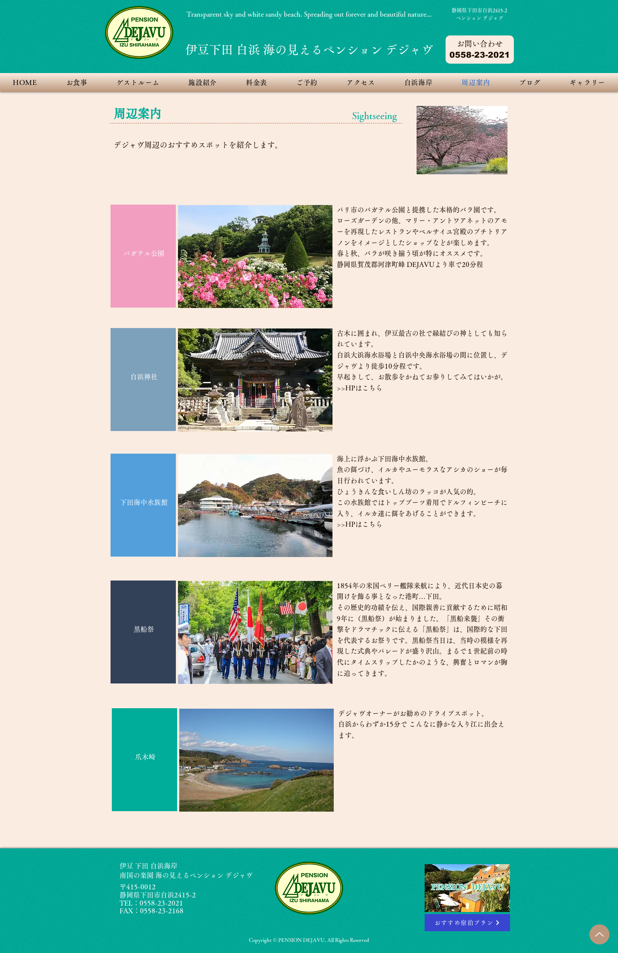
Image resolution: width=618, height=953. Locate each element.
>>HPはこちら (359, 387)
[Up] (599, 934)
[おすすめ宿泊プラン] (467, 922)
